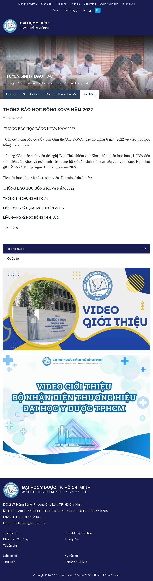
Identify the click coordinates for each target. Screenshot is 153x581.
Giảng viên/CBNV (27, 3)
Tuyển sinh (11, 545)
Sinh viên (46, 3)
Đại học (11, 94)
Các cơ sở (10, 556)
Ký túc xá (71, 556)
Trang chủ (12, 83)
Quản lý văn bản (109, 3)
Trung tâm (72, 539)
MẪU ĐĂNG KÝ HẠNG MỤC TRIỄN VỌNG (33, 208)
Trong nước (82, 83)
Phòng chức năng (15, 539)
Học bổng (61, 3)
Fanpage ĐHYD (76, 562)
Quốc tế (13, 258)
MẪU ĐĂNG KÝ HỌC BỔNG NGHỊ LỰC (31, 217)
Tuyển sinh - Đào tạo (38, 83)
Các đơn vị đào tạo (78, 533)
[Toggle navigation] (144, 26)
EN (97, 10)
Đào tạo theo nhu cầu (61, 94)
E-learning (90, 3)
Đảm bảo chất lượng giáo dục (69, 10)
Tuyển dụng (128, 3)
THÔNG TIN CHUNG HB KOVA (25, 198)
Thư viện (75, 3)
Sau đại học (31, 94)
